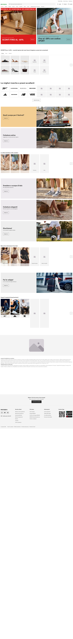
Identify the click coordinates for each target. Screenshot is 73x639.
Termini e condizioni (33, 427)
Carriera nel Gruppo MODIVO (35, 424)
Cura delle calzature (47, 424)
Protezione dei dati (32, 435)
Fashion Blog (60, 1)
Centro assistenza (18, 431)
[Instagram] (2, 422)
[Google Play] (69, 421)
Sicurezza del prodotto (48, 426)
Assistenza (70, 1)
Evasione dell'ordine (18, 424)
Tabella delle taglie (47, 422)
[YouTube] (5, 422)
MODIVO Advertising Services (35, 426)
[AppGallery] (69, 426)
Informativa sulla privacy (25, 435)
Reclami (16, 427)
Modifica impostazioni (17, 435)
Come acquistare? (47, 420)
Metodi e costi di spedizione (20, 420)
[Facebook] (8, 422)
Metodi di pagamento (19, 426)
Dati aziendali (32, 420)
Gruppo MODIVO (33, 422)
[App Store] (69, 423)
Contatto (16, 429)
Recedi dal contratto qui (19, 422)
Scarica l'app (65, 1)
